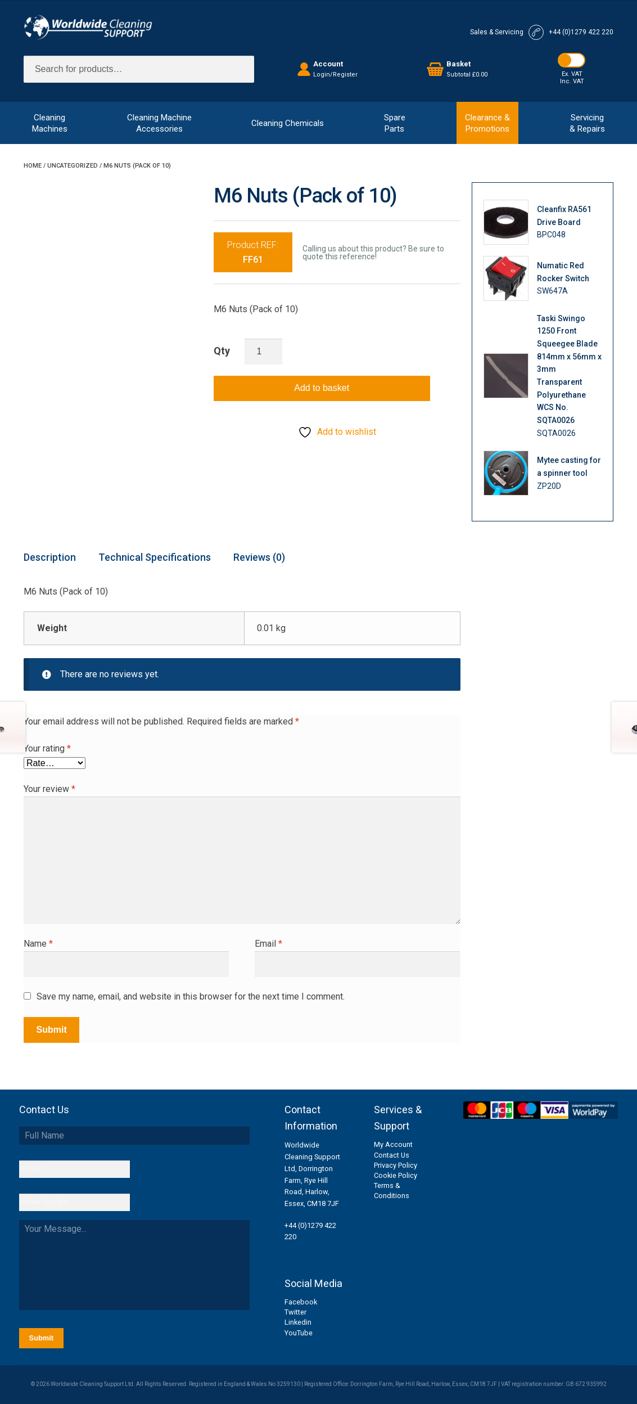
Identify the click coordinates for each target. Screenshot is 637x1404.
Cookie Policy (395, 1175)
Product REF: (252, 252)
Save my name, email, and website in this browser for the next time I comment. (191, 996)
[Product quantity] (264, 351)
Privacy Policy (395, 1165)
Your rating (47, 748)
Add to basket (321, 388)
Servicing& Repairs (587, 123)
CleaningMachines (49, 123)
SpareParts (394, 123)
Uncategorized (72, 165)
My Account (393, 1144)
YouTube (298, 1333)
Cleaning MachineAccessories (159, 123)
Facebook (300, 1302)
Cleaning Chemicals (287, 123)
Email (268, 943)
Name (38, 943)
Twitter (295, 1312)
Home (33, 165)
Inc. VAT (572, 81)
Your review (49, 789)
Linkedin (297, 1322)
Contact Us (391, 1155)
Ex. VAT (572, 74)
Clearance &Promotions (487, 123)
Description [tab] (50, 557)
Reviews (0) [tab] (259, 557)
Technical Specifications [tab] (154, 557)
